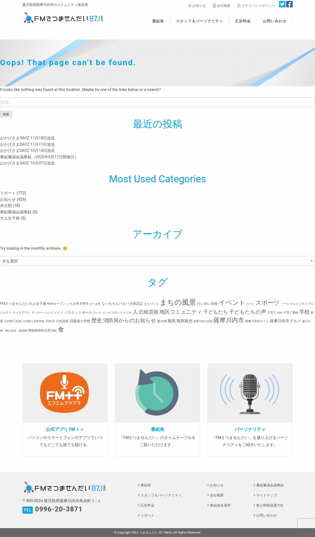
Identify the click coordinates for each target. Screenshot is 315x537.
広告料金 (243, 21)
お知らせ (197, 6)
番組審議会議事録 (16, 212)
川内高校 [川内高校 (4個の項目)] (62, 321)
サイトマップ (266, 495)
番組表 (158, 21)
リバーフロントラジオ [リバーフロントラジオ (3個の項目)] (117, 312)
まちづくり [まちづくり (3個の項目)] (151, 303)
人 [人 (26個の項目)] (135, 312)
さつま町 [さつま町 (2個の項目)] (95, 303)
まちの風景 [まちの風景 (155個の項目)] (178, 302)
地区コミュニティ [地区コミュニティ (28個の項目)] (180, 312)
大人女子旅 (10, 218)
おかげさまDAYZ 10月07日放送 (27, 163)
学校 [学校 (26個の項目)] (304, 312)
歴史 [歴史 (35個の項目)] (96, 320)
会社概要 (221, 6)
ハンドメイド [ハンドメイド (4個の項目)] (53, 312)
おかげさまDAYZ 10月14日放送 (27, 150)
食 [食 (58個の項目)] (61, 329)
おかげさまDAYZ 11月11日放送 (27, 144)
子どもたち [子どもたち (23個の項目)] (215, 312)
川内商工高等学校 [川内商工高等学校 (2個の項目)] (33, 321)
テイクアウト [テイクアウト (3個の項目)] (22, 312)
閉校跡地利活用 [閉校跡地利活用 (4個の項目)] (39, 330)
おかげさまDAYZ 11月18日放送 (27, 138)
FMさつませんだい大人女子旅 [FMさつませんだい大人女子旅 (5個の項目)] (23, 303)
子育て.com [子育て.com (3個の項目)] (275, 312)
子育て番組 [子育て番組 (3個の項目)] (291, 312)
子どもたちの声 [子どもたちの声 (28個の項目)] (247, 312)
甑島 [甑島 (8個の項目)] (172, 321)
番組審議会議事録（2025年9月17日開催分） (39, 157)
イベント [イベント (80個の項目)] (232, 302)
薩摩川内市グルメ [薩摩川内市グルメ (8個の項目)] (285, 321)
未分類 (6, 205)
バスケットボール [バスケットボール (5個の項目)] (78, 312)
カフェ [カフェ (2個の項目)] (250, 303)
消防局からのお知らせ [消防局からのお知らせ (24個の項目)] (129, 320)
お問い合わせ (274, 21)
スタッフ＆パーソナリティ (199, 21)
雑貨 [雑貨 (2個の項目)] (54, 330)
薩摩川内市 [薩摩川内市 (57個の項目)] (228, 320)
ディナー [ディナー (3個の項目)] (37, 312)
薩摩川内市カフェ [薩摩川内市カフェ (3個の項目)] (257, 321)
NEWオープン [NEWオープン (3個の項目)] (56, 303)
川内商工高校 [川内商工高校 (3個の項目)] (13, 321)
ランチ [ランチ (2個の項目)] (97, 312)
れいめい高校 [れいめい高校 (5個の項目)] (207, 303)
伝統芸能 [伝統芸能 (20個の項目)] (148, 312)
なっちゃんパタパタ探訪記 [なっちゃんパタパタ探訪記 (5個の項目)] (122, 303)
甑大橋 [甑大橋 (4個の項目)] (162, 321)
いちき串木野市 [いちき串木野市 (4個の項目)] (77, 303)
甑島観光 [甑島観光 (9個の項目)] (184, 321)
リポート (8, 193)
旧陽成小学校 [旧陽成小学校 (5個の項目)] (80, 321)
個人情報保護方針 (270, 505)
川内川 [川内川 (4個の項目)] (50, 321)
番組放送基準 (220, 505)
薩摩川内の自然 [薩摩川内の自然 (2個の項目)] (202, 321)
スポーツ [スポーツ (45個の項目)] (267, 302)
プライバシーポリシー (256, 6)
